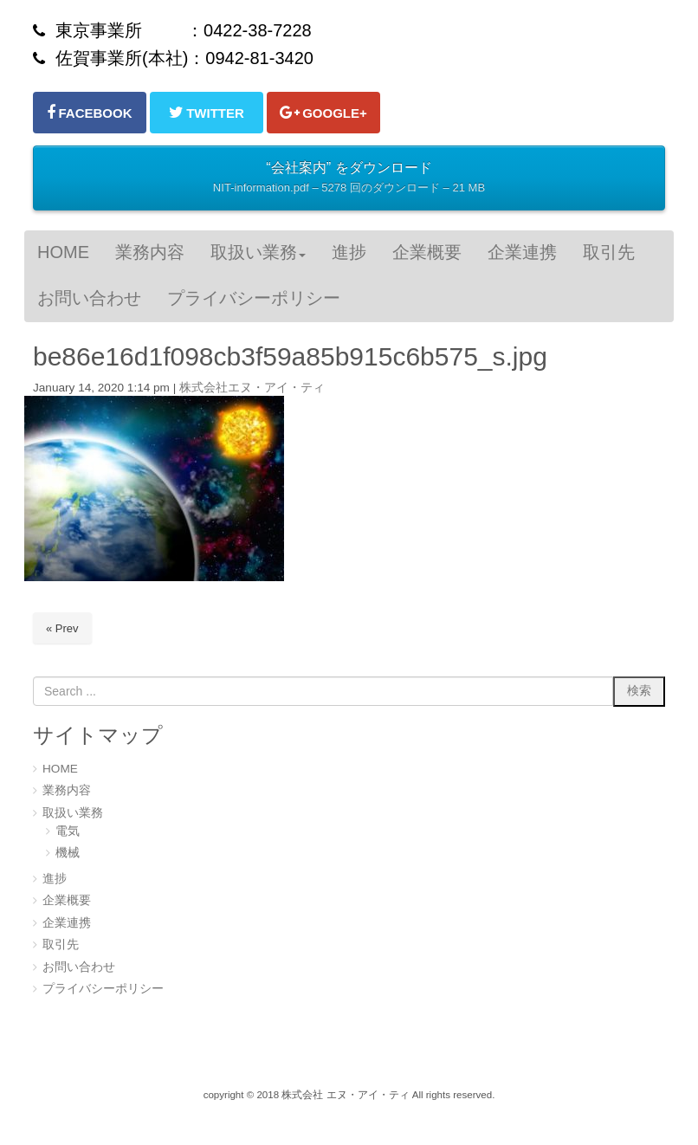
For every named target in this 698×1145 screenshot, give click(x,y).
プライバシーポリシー (103, 988)
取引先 (60, 944)
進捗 (54, 878)
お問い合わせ (78, 967)
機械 (67, 852)
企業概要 (66, 900)
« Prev (62, 628)
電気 (67, 831)
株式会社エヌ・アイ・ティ (252, 387)
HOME (60, 768)
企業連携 (66, 922)
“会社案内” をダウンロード (349, 179)
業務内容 (66, 790)
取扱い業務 (72, 812)
